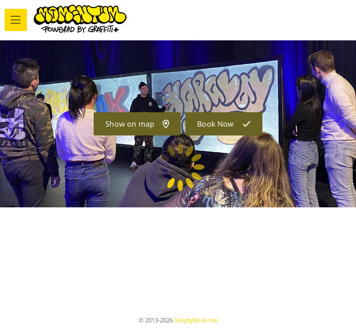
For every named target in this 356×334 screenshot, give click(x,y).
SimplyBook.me (195, 320)
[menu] (16, 20)
